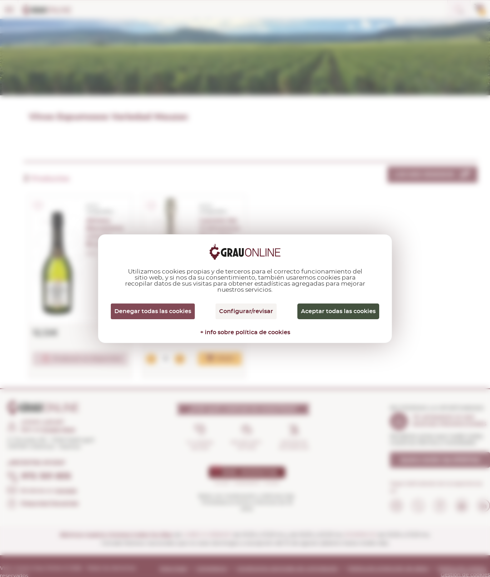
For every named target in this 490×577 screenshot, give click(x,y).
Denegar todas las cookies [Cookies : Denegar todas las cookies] (152, 311)
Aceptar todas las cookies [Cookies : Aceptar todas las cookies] (338, 311)
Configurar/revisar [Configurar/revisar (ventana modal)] (246, 311)
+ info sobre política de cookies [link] (245, 332)
